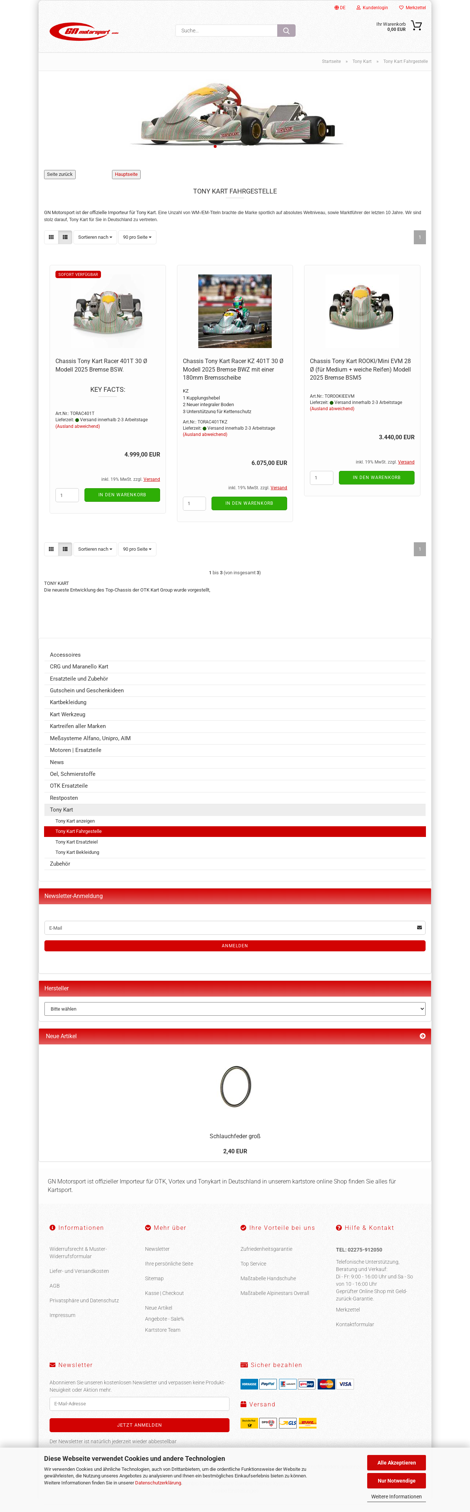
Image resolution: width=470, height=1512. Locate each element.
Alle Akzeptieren (396, 1463)
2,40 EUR (235, 1159)
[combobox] (95, 245)
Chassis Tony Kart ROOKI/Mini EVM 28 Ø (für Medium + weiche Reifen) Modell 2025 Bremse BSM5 (360, 378)
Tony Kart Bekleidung (77, 860)
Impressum (62, 1324)
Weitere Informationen (396, 1496)
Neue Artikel (158, 1316)
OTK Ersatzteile (69, 794)
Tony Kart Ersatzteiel (76, 850)
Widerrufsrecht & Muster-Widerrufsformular (78, 1261)
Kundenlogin (372, 7)
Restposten (64, 806)
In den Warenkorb (122, 503)
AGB (55, 1294)
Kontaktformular (355, 1333)
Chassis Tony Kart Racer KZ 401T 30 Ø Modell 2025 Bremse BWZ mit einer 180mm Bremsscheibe (233, 378)
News (57, 770)
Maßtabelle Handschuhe (268, 1287)
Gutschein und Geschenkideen (87, 699)
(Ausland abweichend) (77, 434)
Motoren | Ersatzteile (75, 758)
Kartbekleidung (68, 710)
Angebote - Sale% (164, 1327)
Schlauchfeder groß (235, 1144)
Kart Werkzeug (67, 723)
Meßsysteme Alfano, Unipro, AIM (90, 746)
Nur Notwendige (397, 1481)
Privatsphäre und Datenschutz (84, 1309)
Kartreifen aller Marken (78, 734)
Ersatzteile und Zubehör (79, 687)
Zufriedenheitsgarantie (266, 1257)
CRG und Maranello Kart (79, 675)
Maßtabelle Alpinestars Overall (275, 1302)
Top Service (253, 1272)
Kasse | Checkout (164, 1302)
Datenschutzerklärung (158, 1483)
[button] (51, 245)
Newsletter (157, 1257)
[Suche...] (286, 30)
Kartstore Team (162, 1338)
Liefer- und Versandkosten (79, 1279)
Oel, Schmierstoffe (72, 782)
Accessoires (65, 663)
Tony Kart (61, 818)
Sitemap (154, 1287)
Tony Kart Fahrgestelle (78, 839)
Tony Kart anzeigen (75, 829)
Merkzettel (412, 7)
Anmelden (235, 954)
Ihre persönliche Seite (169, 1272)
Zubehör (60, 872)
